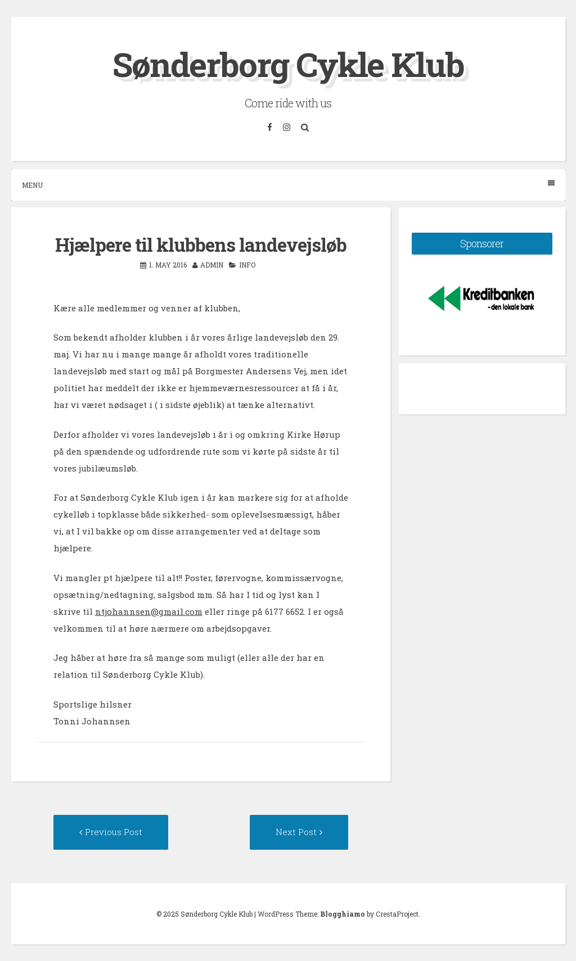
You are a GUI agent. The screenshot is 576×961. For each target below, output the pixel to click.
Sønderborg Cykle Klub (288, 64)
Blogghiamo (342, 913)
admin (211, 264)
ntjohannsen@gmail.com (148, 611)
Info (247, 264)
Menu (288, 184)
